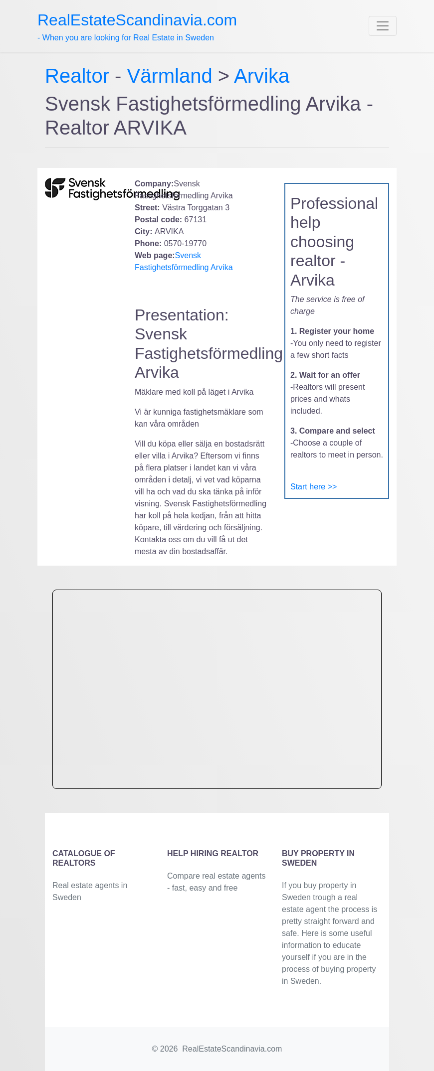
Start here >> (313, 486)
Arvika (261, 76)
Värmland (170, 76)
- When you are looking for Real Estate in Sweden (137, 26)
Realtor (80, 76)
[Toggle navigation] (383, 26)
